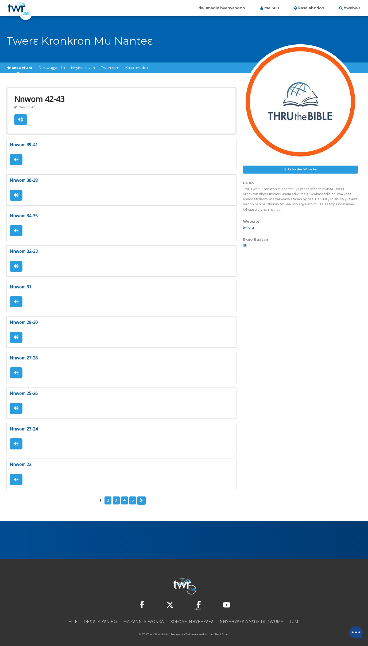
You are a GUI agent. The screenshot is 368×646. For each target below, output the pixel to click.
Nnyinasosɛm (83, 67)
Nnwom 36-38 (24, 179)
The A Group (222, 630)
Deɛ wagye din (51, 67)
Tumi (294, 617)
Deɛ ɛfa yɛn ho (100, 617)
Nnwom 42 (26, 106)
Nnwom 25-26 (24, 390)
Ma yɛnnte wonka (143, 617)
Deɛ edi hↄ (141, 496)
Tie (20, 118)
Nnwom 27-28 (24, 355)
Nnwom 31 (20, 284)
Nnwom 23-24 (24, 425)
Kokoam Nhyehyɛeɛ (192, 617)
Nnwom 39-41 (24, 143)
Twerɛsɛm (110, 67)
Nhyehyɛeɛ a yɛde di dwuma (251, 617)
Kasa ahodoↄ (136, 67)
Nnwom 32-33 (24, 249)
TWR (188, 630)
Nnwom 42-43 (38, 98)
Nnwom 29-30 (24, 320)
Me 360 (271, 8)
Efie (73, 617)
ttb (245, 245)
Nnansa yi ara (19, 67)
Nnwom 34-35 (24, 214)
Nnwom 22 (20, 461)
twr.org (248, 227)
